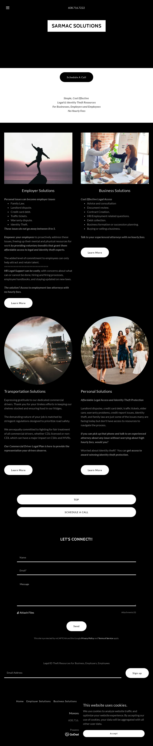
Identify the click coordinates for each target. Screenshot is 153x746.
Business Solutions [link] (65, 701)
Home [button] (20, 701)
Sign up (137, 673)
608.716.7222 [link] (76, 7)
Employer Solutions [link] (38, 701)
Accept (114, 733)
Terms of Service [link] (105, 638)
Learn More (18, 303)
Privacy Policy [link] (87, 638)
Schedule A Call (76, 77)
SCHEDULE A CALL (76, 512)
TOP (76, 499)
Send (76, 626)
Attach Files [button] (27, 612)
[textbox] (76, 557)
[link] (76, 26)
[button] (10, 7)
